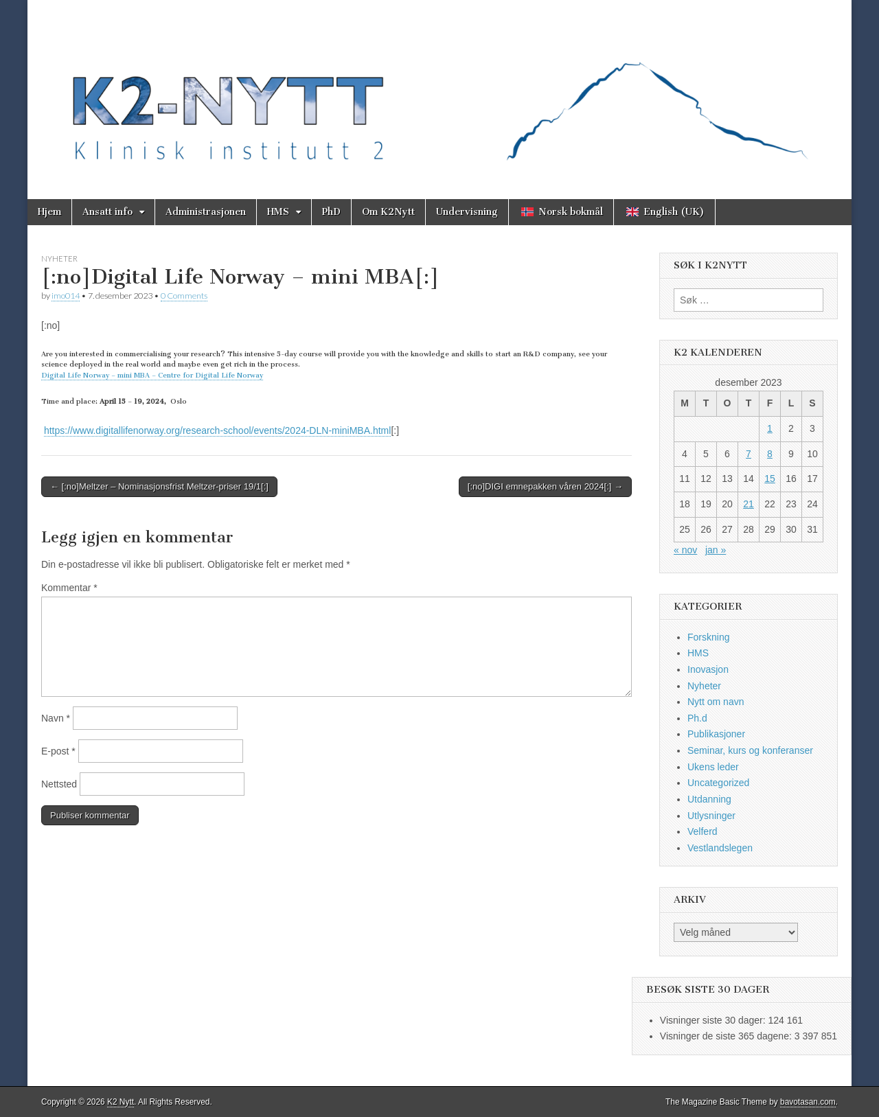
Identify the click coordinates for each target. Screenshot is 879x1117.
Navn (55, 718)
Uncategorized (718, 782)
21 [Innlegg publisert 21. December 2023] (748, 503)
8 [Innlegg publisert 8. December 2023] (770, 453)
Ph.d (697, 718)
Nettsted (59, 784)
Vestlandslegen (720, 847)
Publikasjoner (716, 733)
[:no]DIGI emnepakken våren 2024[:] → (545, 486)
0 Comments (184, 295)
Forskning (708, 637)
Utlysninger (711, 815)
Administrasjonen (205, 212)
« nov (685, 549)
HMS (278, 212)
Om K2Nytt (388, 212)
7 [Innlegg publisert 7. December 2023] (748, 453)
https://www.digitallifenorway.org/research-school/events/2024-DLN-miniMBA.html (217, 430)
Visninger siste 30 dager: (714, 1020)
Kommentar (69, 587)
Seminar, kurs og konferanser (750, 750)
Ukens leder (713, 766)
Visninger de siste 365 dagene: (727, 1035)
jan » (715, 549)
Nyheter (59, 258)
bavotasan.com (808, 1102)
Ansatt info (107, 212)
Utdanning (709, 799)
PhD (331, 212)
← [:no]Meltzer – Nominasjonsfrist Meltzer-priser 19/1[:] (159, 486)
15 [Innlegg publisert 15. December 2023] (769, 478)
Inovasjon (708, 669)
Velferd (702, 831)
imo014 (66, 295)
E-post (58, 751)
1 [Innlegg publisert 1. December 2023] (770, 428)
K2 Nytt (120, 1102)
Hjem (49, 212)
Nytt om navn (715, 701)
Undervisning (467, 212)
